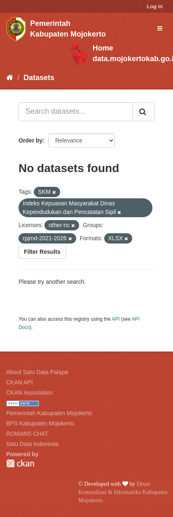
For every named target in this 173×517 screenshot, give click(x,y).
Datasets (38, 78)
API (115, 319)
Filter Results (42, 251)
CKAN (20, 463)
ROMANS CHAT (27, 433)
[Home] (9, 78)
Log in (155, 6)
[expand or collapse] (160, 28)
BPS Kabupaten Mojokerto (40, 423)
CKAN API (19, 382)
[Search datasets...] (76, 111)
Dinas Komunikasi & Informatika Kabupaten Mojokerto (123, 492)
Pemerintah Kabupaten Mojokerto (49, 413)
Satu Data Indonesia (32, 444)
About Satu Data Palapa (37, 372)
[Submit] (143, 111)
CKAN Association (29, 392)
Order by (30, 140)
